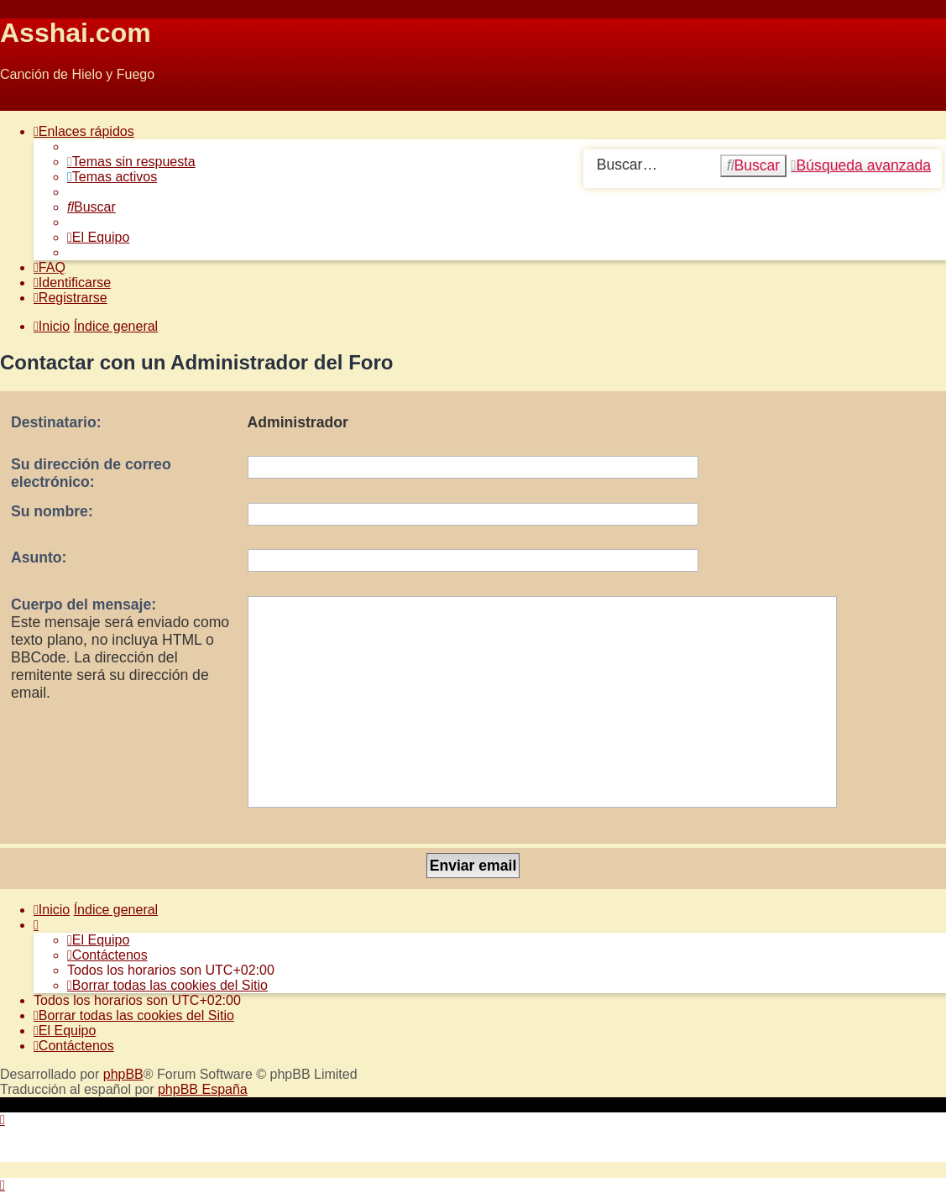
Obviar (19, 103)
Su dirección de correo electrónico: (91, 473)
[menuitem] (131, 161)
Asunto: (38, 557)
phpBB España (203, 1089)
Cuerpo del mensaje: (83, 604)
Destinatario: (56, 422)
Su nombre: (52, 511)
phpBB (123, 1074)
